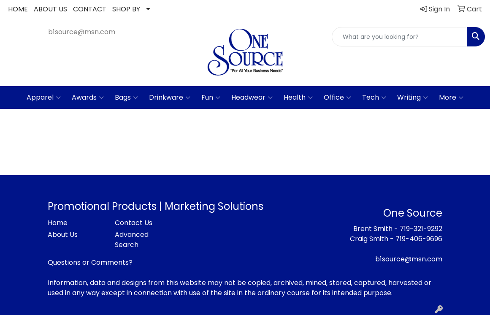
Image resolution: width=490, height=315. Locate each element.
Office (337, 97)
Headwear (252, 97)
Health (298, 97)
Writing (412, 97)
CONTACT (89, 9)
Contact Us (133, 223)
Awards (88, 97)
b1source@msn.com (81, 32)
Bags (126, 97)
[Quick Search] (399, 36)
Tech (374, 97)
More (451, 97)
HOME (18, 9)
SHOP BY (126, 9)
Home (58, 223)
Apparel (44, 97)
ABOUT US (50, 9)
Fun (210, 97)
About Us (63, 234)
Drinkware (169, 97)
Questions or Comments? (90, 262)
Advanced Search (132, 240)
